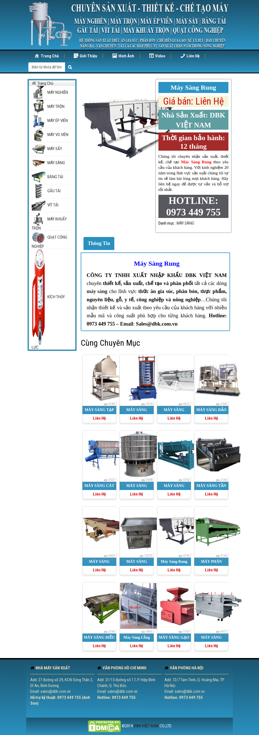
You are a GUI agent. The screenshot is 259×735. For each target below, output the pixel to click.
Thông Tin (99, 243)
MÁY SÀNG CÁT (99, 486)
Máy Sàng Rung (156, 263)
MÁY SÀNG (185, 223)
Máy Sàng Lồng (136, 637)
